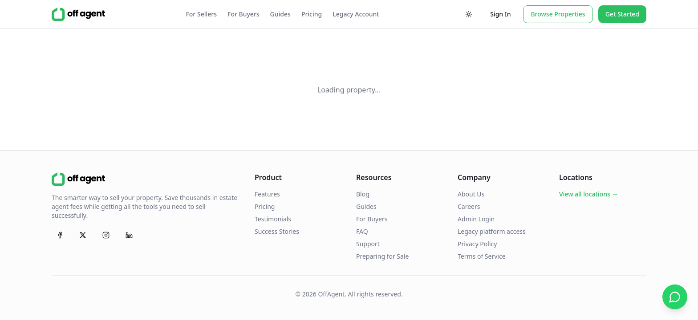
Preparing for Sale (382, 256)
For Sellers (201, 14)
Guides (280, 14)
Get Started (622, 14)
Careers (469, 206)
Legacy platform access (492, 231)
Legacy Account (356, 14)
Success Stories (277, 231)
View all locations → (588, 194)
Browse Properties (558, 14)
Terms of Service (482, 256)
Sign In (500, 14)
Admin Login (476, 219)
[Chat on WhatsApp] (674, 296)
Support (368, 244)
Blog (362, 194)
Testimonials (273, 219)
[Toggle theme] (469, 14)
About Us (471, 194)
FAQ (362, 231)
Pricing (311, 14)
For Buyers (243, 14)
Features (267, 194)
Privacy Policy (477, 244)
